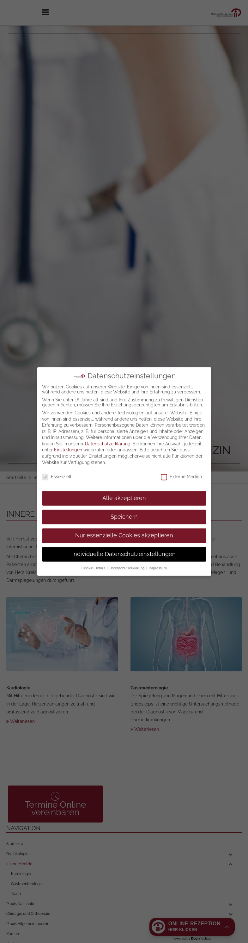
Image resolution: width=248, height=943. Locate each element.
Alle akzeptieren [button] (124, 466)
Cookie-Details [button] (94, 536)
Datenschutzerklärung (107, 412)
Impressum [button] (158, 536)
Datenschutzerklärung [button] (127, 536)
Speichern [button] (124, 485)
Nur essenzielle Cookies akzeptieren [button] (124, 504)
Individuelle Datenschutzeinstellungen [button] (124, 522)
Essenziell (56, 444)
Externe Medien (181, 444)
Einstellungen (68, 418)
